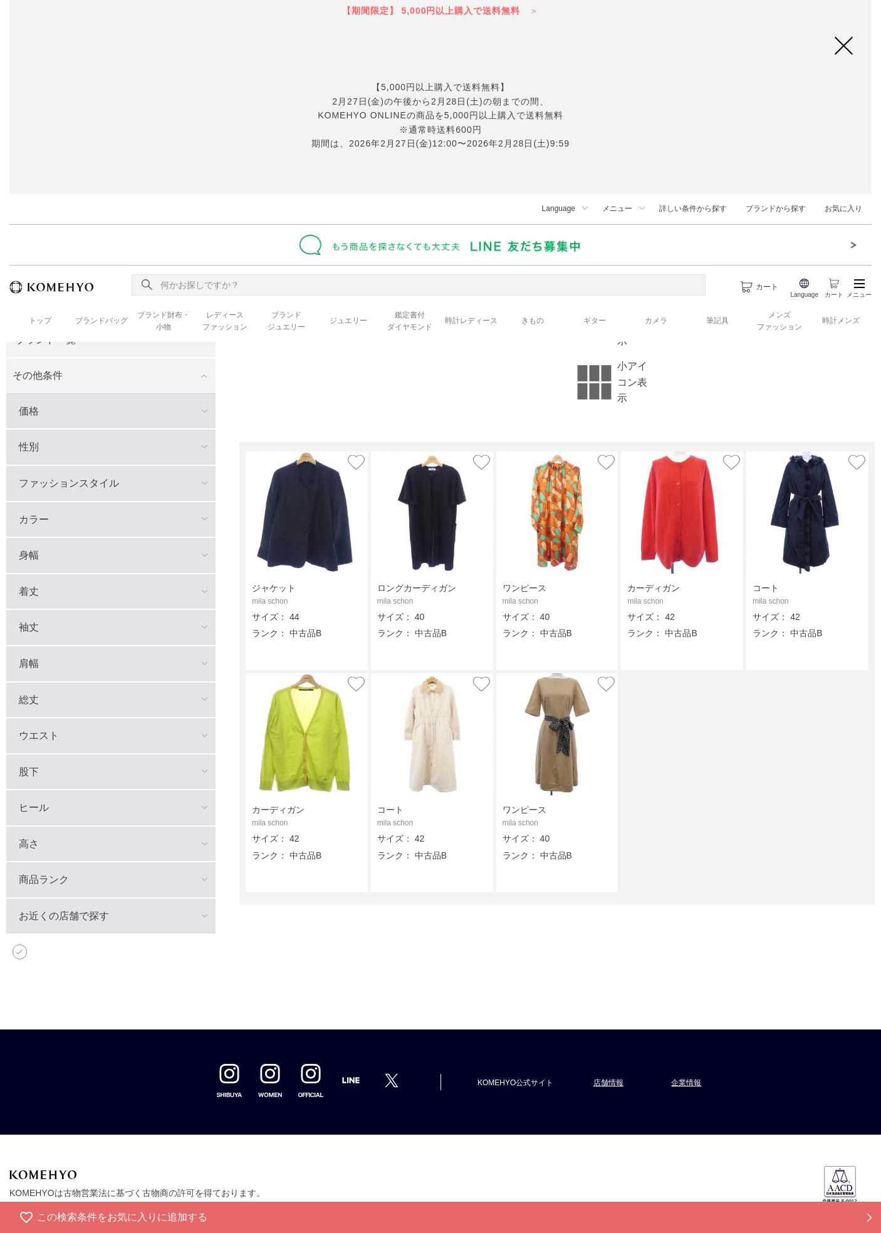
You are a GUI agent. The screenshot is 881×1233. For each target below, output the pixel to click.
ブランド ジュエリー (286, 321)
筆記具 (717, 320)
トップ (40, 320)
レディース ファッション (225, 321)
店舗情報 (608, 1082)
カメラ (656, 320)
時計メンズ (841, 320)
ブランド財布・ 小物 (163, 321)
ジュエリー (348, 320)
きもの (532, 320)
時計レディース (471, 320)
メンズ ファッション (779, 321)
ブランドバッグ (101, 320)
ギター (594, 320)
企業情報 (686, 1082)
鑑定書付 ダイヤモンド (409, 321)
